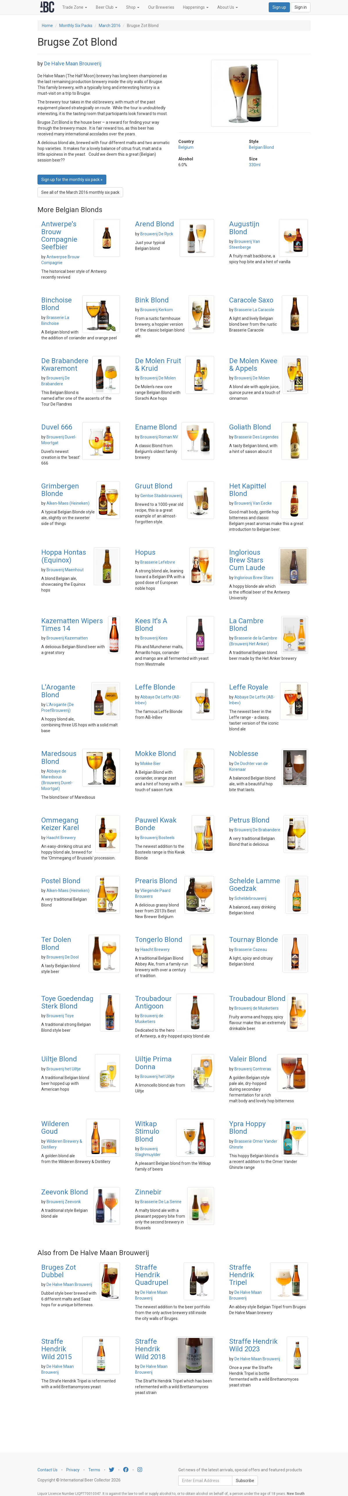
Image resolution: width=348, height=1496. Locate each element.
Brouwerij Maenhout (65, 569)
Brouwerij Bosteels (157, 837)
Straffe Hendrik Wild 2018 (150, 1349)
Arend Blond (154, 224)
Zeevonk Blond (64, 1192)
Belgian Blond (261, 147)
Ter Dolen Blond (56, 943)
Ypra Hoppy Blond (247, 1127)
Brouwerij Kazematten (67, 638)
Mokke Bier (150, 763)
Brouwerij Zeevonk (63, 1201)
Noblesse (243, 754)
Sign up (279, 7)
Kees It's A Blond (151, 625)
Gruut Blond (154, 486)
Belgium (185, 147)
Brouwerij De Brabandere (257, 829)
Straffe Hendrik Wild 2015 (56, 1349)
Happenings (196, 7)
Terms (94, 1470)
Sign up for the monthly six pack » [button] (72, 179)
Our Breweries (161, 7)
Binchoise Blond (56, 304)
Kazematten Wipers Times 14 (72, 625)
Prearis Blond (156, 881)
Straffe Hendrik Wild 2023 (253, 1345)
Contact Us (47, 1470)
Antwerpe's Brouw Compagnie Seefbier (59, 235)
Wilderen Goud (55, 1127)
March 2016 (110, 25)
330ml (255, 164)
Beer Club (106, 7)
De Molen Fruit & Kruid (158, 364)
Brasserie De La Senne (161, 1201)
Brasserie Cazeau (250, 949)
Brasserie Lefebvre (157, 562)
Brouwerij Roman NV (159, 437)
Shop (132, 7)
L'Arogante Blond (58, 691)
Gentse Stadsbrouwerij (161, 495)
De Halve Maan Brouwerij (72, 63)
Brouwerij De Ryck (156, 234)
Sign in (301, 7)
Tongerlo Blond (158, 940)
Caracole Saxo (251, 300)
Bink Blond (152, 300)
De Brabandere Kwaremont (64, 364)
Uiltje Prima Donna (153, 1063)
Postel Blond (60, 881)
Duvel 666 (56, 427)
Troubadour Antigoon (153, 1002)
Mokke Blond (155, 754)
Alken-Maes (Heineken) (67, 503)
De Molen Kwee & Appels (253, 364)
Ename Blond (156, 427)
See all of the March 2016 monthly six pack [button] (80, 192)
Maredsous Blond (58, 757)
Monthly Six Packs (75, 25)
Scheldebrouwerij (250, 898)
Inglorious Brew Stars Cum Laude (247, 560)
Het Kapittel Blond (247, 490)
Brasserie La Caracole (254, 309)
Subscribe (245, 1480)
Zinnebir (148, 1192)
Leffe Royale (248, 687)
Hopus (145, 552)
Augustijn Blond (244, 228)
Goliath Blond (250, 427)
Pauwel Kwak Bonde (156, 824)
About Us (227, 7)
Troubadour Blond (257, 999)
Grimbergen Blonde (60, 490)
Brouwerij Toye (60, 1015)
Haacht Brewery (61, 837)
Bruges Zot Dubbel (58, 1271)
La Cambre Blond (246, 625)
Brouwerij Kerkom (156, 309)
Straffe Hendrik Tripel (241, 1275)
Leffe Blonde (155, 687)
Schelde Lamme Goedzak (254, 885)
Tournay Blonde (253, 940)
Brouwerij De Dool (62, 957)
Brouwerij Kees (154, 638)
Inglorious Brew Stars (253, 577)
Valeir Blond (248, 1059)
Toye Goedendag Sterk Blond (67, 1002)
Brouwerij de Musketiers (256, 1008)
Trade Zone (74, 7)
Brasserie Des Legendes (256, 437)
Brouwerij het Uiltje (63, 1069)
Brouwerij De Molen (158, 378)
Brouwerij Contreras (252, 1069)
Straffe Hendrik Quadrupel (151, 1275)
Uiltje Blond (59, 1059)
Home (47, 25)
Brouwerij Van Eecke (253, 503)
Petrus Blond (249, 820)
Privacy (73, 1470)
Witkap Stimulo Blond (147, 1131)
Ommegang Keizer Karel (60, 824)
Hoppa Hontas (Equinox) (63, 556)
